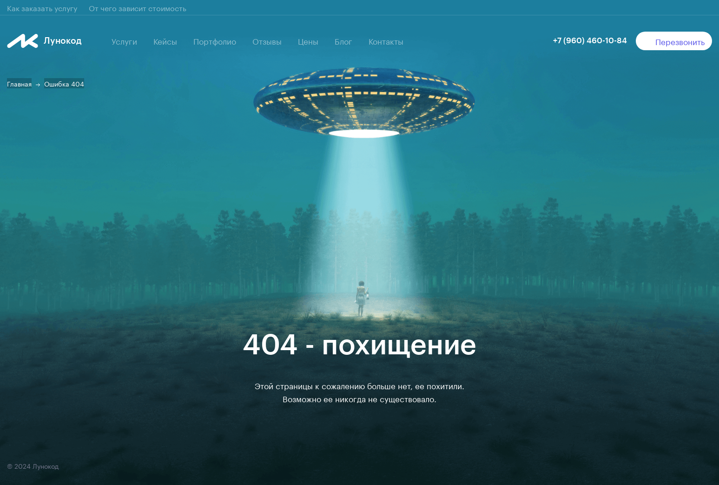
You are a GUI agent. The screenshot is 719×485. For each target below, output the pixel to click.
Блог (343, 40)
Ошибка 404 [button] (64, 83)
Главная (19, 83)
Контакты (386, 40)
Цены (308, 40)
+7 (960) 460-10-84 (590, 41)
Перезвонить (674, 41)
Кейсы (165, 40)
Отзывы (267, 40)
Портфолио (214, 40)
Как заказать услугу (42, 7)
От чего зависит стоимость (137, 7)
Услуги (124, 40)
